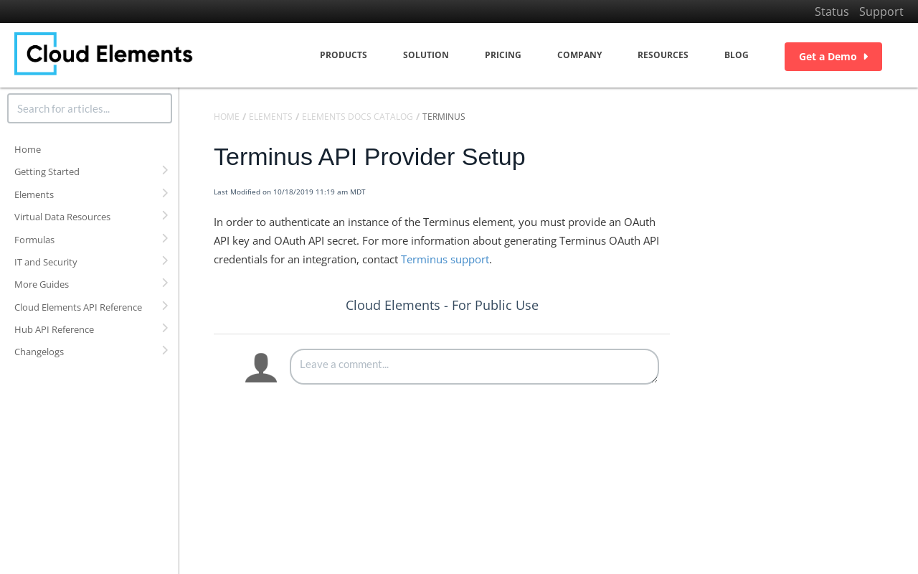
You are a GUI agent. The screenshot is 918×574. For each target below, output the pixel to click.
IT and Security (45, 261)
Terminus (443, 116)
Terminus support (445, 259)
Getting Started (47, 171)
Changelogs (39, 351)
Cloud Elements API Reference (78, 307)
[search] (89, 108)
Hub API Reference (54, 329)
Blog (736, 55)
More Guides (41, 284)
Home (27, 149)
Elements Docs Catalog (357, 116)
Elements (34, 194)
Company (579, 55)
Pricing (503, 55)
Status (832, 11)
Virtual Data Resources (62, 216)
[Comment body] (474, 367)
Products (343, 55)
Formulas (34, 239)
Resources (663, 55)
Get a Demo (833, 56)
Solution (426, 55)
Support (881, 11)
